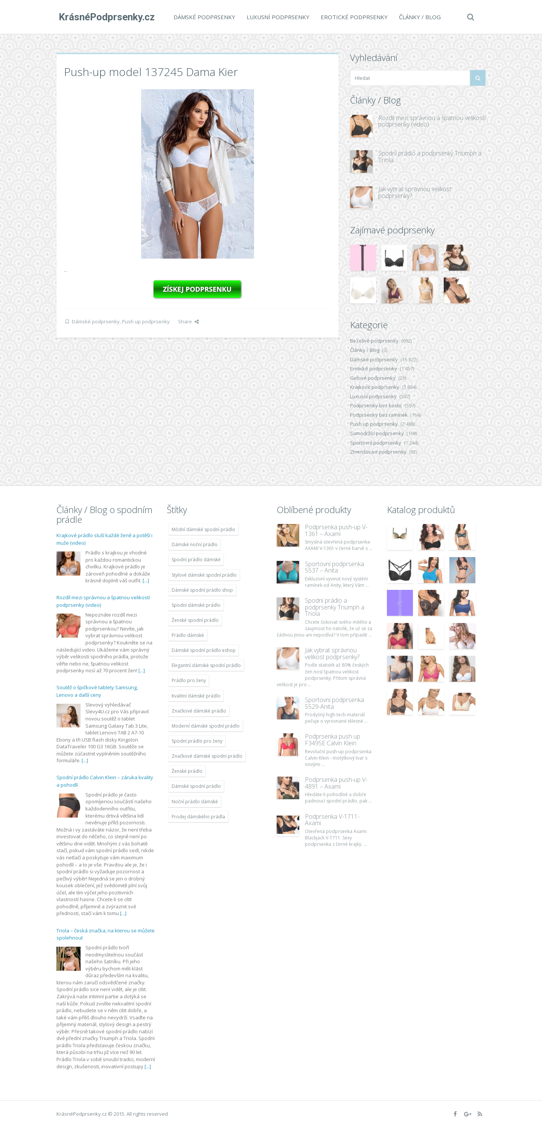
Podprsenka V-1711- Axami (332, 819)
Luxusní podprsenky (275, 17)
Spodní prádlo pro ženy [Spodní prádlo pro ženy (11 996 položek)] (197, 741)
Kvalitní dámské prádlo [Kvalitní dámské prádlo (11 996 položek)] (196, 696)
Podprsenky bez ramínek (379, 414)
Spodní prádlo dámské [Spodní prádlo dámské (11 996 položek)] (196, 559)
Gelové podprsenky (373, 378)
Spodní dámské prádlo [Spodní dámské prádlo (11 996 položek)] (196, 605)
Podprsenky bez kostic (376, 405)
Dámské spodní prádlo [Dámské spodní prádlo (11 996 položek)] (196, 786)
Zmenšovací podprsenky (378, 451)
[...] (146, 580)
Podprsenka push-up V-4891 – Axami (336, 782)
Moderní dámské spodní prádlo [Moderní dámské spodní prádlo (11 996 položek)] (206, 726)
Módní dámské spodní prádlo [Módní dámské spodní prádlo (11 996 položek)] (203, 529)
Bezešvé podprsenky (374, 340)
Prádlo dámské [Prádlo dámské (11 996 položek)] (188, 635)
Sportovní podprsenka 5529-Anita (334, 703)
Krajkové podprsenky (374, 387)
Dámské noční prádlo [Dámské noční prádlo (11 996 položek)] (195, 544)
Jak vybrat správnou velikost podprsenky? (414, 192)
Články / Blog (417, 17)
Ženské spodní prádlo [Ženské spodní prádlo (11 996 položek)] (195, 620)
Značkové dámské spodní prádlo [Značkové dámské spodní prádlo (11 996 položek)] (207, 756)
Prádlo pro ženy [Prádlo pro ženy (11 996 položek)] (189, 680)
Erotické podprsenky (351, 17)
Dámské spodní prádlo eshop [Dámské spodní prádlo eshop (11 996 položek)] (204, 650)
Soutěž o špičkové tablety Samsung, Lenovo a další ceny (97, 691)
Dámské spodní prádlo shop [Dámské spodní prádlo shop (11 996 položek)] (202, 590)
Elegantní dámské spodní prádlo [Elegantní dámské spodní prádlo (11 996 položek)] (206, 665)
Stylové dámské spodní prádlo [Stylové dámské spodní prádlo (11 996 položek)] (204, 575)
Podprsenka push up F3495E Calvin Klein (332, 739)
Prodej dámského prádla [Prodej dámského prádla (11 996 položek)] (198, 816)
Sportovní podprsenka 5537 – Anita (334, 567)
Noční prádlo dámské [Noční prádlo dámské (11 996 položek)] (195, 801)
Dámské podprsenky (202, 17)
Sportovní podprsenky (375, 442)
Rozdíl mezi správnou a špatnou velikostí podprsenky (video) (432, 121)
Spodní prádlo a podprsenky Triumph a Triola (429, 156)
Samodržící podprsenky (377, 433)
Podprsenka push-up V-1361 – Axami (336, 530)
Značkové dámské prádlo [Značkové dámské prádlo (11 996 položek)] (199, 711)
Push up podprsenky (146, 321)
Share (188, 321)
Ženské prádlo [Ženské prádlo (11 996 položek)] (187, 771)
